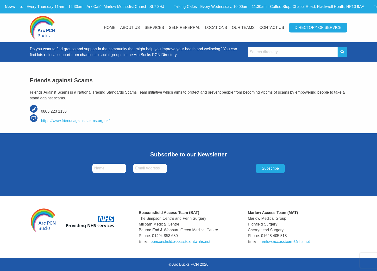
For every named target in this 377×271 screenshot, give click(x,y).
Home (109, 28)
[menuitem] (109, 28)
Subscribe (270, 168)
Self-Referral (184, 28)
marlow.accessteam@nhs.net (285, 241)
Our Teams (243, 28)
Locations (216, 28)
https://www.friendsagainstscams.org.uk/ (70, 121)
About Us (130, 28)
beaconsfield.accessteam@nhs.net (180, 241)
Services (154, 28)
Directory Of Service (318, 28)
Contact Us (271, 28)
